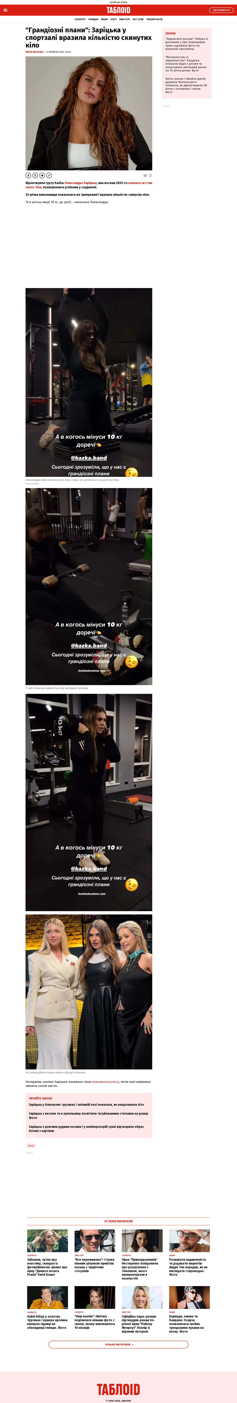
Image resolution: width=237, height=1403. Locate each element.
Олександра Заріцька (81, 183)
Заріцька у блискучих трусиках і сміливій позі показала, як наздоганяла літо (86, 1105)
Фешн (104, 19)
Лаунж (170, 33)
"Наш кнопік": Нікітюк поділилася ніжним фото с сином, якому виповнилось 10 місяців (95, 1321)
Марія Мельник (35, 52)
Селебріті (80, 19)
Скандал (93, 19)
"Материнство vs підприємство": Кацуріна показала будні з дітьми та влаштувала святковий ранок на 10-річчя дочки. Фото (185, 63)
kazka (31, 1145)
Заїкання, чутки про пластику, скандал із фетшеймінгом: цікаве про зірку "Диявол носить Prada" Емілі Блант (47, 1267)
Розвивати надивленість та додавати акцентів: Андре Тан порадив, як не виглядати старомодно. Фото (188, 1267)
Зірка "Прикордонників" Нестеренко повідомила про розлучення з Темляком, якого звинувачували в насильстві (140, 1269)
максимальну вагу (105, 1082)
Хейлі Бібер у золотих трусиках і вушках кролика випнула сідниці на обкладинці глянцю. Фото (47, 1322)
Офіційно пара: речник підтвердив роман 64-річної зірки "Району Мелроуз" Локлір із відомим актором (139, 1324)
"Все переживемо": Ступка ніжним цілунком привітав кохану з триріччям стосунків (94, 1265)
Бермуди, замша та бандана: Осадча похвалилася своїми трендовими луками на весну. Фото (186, 1323)
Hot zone (138, 19)
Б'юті (113, 19)
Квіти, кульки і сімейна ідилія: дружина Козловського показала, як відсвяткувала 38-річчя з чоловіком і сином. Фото (186, 85)
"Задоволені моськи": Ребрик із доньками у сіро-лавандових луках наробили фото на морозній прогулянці (186, 44)
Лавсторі (124, 19)
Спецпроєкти (154, 19)
